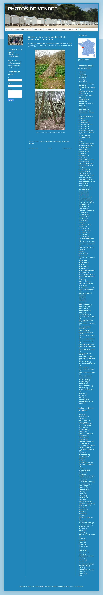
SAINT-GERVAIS (83, 330)
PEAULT (81, 299)
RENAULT (82, 550)
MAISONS (82, 494)
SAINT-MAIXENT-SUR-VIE (86, 356)
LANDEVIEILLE (83, 207)
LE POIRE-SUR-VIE (84, 224)
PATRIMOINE (82, 527)
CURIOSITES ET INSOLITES (87, 449)
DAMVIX (81, 141)
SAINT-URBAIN (83, 367)
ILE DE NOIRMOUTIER (85, 159)
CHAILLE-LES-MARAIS (85, 116)
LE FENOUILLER (83, 215)
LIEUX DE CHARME (51, 29)
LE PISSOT (82, 222)
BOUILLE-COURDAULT (85, 103)
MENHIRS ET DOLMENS (59, 141)
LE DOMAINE (82, 213)
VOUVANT (82, 403)
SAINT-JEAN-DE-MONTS (86, 344)
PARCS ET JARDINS (84, 525)
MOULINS (82, 507)
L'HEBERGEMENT (84, 169)
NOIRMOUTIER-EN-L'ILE (86, 287)
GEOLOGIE (82, 472)
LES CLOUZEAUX (84, 230)
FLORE (81, 460)
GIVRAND (82, 153)
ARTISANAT (82, 427)
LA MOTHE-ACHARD (84, 197)
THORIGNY (82, 393)
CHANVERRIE (83, 128)
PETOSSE (82, 301)
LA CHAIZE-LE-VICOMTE (86, 179)
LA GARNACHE (83, 193)
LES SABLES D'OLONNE (86, 242)
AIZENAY (81, 72)
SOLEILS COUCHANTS (85, 556)
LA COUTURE (83, 185)
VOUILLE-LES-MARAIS (85, 401)
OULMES (81, 297)
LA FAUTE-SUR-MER (84, 187)
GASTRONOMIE (83, 470)
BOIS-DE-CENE (83, 99)
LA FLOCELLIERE (84, 189)
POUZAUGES (82, 309)
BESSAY (81, 97)
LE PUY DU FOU (83, 488)
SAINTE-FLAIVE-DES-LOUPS (87, 372)
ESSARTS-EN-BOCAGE (85, 143)
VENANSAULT (83, 399)
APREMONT (82, 76)
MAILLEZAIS (82, 253)
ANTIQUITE (82, 418)
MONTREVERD (83, 266)
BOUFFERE (82, 101)
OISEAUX (81, 515)
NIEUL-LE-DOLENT (84, 281)
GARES (81, 468)
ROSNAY (81, 313)
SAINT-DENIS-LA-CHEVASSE (87, 323)
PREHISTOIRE (83, 546)
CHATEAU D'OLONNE (85, 130)
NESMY (81, 280)
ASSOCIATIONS (83, 429)
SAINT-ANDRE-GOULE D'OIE (87, 317)
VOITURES (82, 574)
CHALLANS (82, 120)
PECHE (81, 531)
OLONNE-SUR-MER (84, 293)
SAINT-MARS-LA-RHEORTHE (87, 358)
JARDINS (63, 29)
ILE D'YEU (82, 157)
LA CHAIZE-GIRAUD (84, 177)
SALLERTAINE (83, 382)
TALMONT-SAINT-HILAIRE (86, 390)
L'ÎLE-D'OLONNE (83, 173)
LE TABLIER (82, 226)
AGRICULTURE (83, 416)
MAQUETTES (82, 497)
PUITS (81, 548)
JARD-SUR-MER (83, 161)
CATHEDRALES (83, 437)
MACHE (81, 251)
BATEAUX (82, 431)
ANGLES (81, 74)
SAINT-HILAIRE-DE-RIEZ (86, 339)
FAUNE (81, 459)
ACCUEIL (9, 29)
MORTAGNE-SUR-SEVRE (86, 270)
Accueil (50, 148)
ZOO (80, 576)
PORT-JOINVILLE (84, 307)
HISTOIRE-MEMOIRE (85, 478)
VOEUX (81, 572)
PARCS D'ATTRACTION (85, 523)
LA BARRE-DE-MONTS (85, 175)
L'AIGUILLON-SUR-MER (85, 163)
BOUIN (81, 105)
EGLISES (81, 453)
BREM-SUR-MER (83, 111)
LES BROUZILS (83, 228)
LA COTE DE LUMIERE (85, 482)
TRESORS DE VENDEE (85, 564)
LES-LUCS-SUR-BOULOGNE (87, 244)
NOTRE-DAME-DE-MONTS (86, 289)
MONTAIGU (82, 264)
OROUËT (81, 295)
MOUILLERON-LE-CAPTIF (86, 274)
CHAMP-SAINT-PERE (85, 124)
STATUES (81, 560)
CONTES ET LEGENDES (23, 29)
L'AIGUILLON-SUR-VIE (85, 165)
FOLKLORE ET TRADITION (86, 464)
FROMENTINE (83, 151)
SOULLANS (82, 388)
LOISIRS (81, 492)
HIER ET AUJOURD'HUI (85, 476)
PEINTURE (82, 533)
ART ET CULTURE (84, 425)
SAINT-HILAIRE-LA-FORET (86, 341)
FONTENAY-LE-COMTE (85, 145)
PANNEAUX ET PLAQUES (86, 517)
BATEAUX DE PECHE (85, 433)
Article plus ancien (66, 148)
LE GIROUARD (83, 216)
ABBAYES (82, 414)
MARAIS (81, 500)
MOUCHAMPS (83, 272)
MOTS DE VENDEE (84, 505)
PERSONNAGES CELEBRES (87, 535)
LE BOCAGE (82, 486)
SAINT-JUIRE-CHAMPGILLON (87, 346)
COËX (80, 139)
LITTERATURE (83, 490)
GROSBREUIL (83, 155)
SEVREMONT (83, 384)
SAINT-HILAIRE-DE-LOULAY (86, 335)
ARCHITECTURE (83, 420)
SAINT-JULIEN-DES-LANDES (87, 350)
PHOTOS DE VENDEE (33, 9)
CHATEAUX (73, 29)
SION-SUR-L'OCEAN (84, 386)
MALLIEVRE (82, 255)
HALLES (81, 474)
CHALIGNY (82, 118)
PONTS (81, 542)
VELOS (81, 568)
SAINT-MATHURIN (84, 362)
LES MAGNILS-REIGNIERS (86, 238)
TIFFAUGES (82, 395)
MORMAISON (82, 268)
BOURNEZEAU (83, 109)
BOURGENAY (83, 107)
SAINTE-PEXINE (83, 380)
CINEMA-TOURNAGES (85, 441)
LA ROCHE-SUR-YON (85, 201)
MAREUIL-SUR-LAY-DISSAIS (87, 257)
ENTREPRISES (83, 455)
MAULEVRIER (83, 262)
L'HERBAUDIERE (84, 171)
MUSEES (83, 29)
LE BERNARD (83, 209)
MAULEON (82, 260)
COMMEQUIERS (83, 137)
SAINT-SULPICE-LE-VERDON (87, 364)
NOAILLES (82, 285)
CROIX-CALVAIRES (84, 447)
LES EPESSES (83, 232)
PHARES (81, 538)
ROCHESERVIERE (84, 311)
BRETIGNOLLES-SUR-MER (86, 113)
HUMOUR (81, 480)
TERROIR (81, 562)
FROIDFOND (82, 149)
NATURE (81, 513)
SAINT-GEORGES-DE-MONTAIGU (85, 327)
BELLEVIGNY (82, 93)
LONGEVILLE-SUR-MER (85, 247)
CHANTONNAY (83, 126)
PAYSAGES (82, 529)
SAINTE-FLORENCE (84, 376)
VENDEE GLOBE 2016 (85, 570)
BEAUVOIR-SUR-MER (85, 91)
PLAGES (81, 540)
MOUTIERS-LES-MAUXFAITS (87, 276)
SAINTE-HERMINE (84, 378)
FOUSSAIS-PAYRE (84, 147)
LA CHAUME (82, 183)
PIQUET (81, 303)
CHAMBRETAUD (83, 122)
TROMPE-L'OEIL (83, 566)
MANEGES (82, 496)
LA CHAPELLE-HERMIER (86, 181)
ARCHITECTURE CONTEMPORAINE (84, 423)
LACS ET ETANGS (84, 484)
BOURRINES (82, 435)
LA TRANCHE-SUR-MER (85, 203)
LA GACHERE (83, 191)
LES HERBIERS (83, 236)
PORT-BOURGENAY (84, 305)
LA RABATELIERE (84, 199)
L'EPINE (81, 167)
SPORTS (81, 558)
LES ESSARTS (83, 234)
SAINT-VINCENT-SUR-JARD (86, 369)
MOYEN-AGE (82, 509)
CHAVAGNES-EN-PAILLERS (86, 132)
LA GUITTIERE (83, 195)
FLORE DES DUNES (84, 462)
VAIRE (81, 397)
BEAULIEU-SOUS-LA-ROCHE (87, 88)
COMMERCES (83, 443)
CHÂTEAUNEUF (83, 135)
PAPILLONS (82, 521)
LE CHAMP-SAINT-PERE (86, 211)
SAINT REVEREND (84, 315)
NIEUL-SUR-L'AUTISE (85, 283)
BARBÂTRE (82, 82)
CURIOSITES (38, 29)
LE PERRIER (82, 220)
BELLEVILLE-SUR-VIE (85, 95)
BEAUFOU (82, 86)
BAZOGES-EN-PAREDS (85, 84)
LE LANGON (82, 218)
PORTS (81, 544)
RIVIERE (81, 554)
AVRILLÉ (81, 80)
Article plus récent (33, 148)
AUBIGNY (81, 78)
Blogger (81, 586)
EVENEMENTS (83, 457)
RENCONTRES (83, 552)
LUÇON (81, 249)
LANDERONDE (83, 205)
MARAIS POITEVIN (84, 501)
